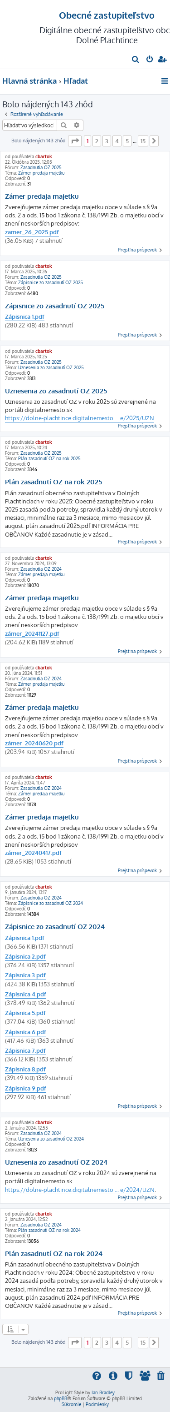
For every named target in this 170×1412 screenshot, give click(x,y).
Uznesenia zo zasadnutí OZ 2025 (51, 367)
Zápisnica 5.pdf (25, 1012)
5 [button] (127, 141)
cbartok (43, 156)
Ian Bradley (103, 1392)
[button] (75, 141)
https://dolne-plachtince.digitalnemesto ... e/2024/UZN (80, 1189)
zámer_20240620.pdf (34, 743)
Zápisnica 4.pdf (25, 994)
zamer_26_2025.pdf (32, 232)
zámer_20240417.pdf (33, 852)
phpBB (60, 1398)
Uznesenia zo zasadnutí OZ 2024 (51, 1138)
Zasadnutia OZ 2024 (41, 569)
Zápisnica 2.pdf (25, 956)
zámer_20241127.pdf (32, 633)
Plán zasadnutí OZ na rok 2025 (49, 458)
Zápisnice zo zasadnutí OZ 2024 (50, 903)
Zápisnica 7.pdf (25, 1050)
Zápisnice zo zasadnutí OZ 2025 (50, 282)
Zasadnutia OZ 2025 (41, 167)
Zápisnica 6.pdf (25, 1031)
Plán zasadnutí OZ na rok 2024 (49, 1230)
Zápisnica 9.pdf (25, 1088)
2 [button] (96, 141)
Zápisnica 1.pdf (24, 316)
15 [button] (143, 141)
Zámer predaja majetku (41, 173)
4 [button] (117, 141)
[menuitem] (136, 60)
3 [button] (106, 141)
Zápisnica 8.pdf (25, 1069)
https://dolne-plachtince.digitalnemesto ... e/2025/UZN (79, 418)
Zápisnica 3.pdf (25, 975)
